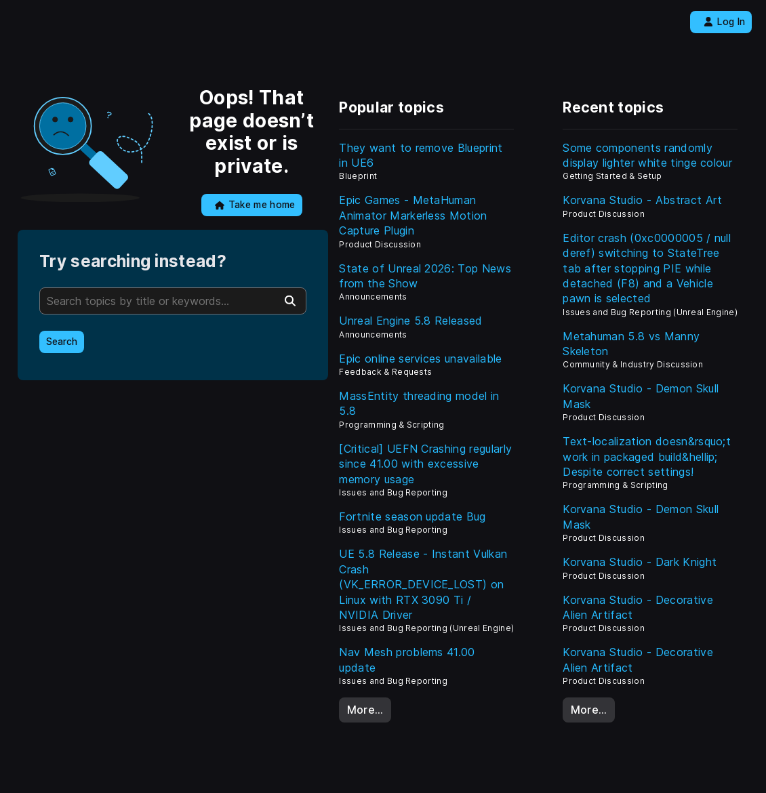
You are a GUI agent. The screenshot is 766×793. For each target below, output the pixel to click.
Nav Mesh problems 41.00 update (407, 659)
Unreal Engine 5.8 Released (410, 320)
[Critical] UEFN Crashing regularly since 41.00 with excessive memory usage (425, 464)
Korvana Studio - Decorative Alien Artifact (638, 607)
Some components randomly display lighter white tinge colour (647, 155)
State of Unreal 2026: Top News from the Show (425, 276)
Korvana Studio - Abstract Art (642, 200)
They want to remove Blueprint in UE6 (420, 155)
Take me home (255, 204)
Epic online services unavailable (420, 358)
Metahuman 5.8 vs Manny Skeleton (631, 343)
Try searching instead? (132, 261)
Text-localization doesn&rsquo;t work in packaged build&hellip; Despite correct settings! (647, 456)
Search (61, 341)
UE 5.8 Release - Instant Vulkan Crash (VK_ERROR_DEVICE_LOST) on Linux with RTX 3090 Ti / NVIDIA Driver (423, 584)
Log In (724, 21)
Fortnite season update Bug (412, 516)
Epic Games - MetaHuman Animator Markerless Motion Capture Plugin (413, 215)
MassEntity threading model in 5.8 (419, 403)
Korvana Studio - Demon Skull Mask (641, 396)
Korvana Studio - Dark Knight (640, 562)
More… (365, 709)
